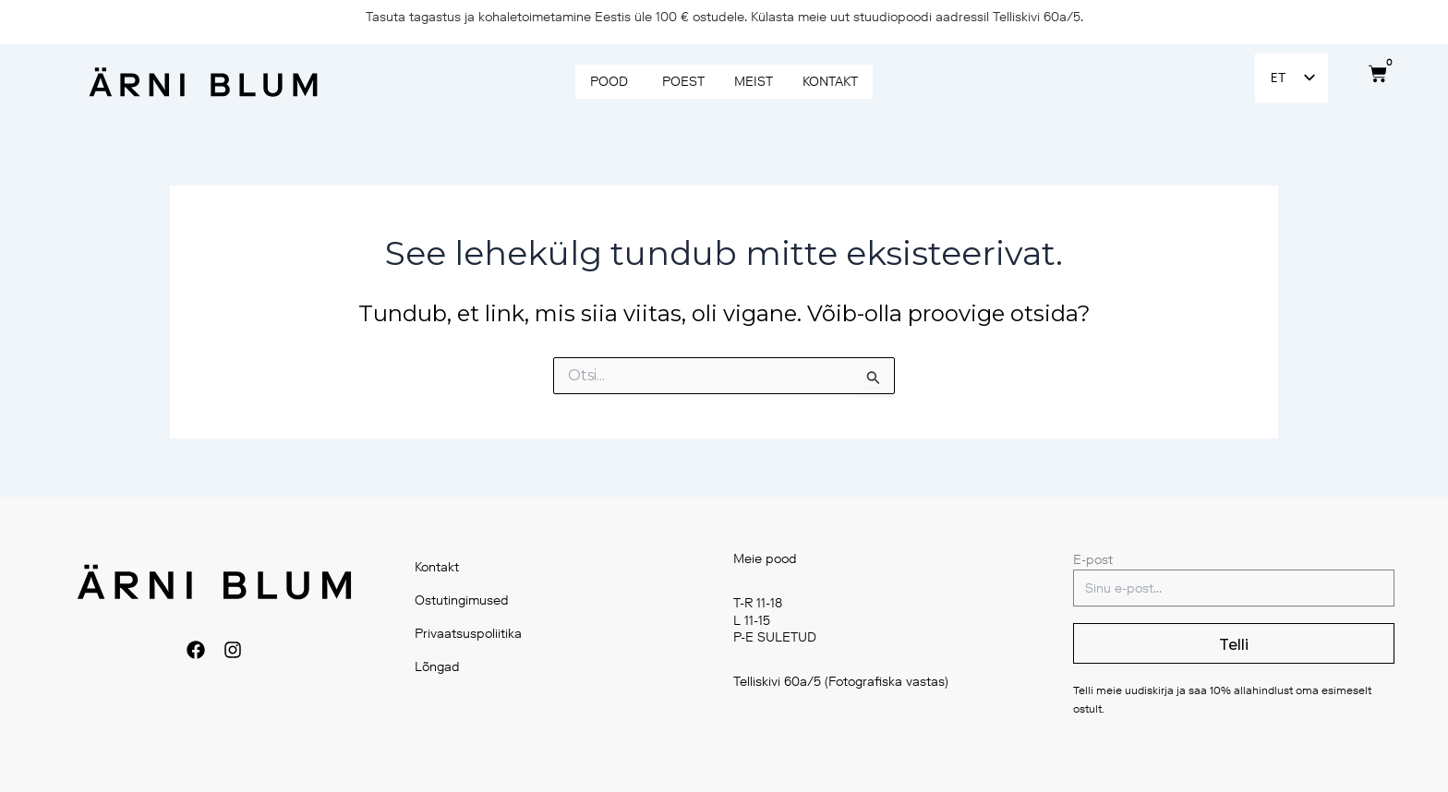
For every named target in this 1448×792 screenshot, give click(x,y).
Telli (1234, 645)
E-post (1093, 560)
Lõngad (438, 667)
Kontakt (438, 567)
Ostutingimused (463, 600)
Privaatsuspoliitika (469, 634)
